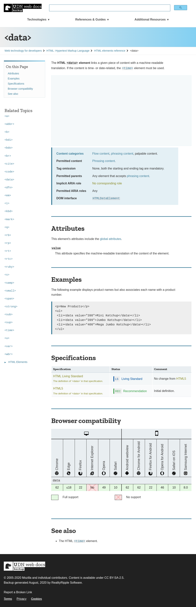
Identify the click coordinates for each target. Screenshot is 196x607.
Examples (13, 78)
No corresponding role (107, 183)
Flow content (100, 153)
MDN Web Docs (24, 566)
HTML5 (181, 378)
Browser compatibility (20, 88)
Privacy (21, 598)
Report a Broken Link (18, 592)
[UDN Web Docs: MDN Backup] (23, 8)
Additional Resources (150, 19)
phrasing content (122, 153)
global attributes (110, 239)
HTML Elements (17, 361)
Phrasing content (103, 161)
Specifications (16, 83)
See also (13, 93)
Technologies (36, 19)
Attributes (13, 73)
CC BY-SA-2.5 (113, 577)
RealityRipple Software (66, 582)
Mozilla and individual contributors (44, 577)
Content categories (70, 153)
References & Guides (90, 19)
